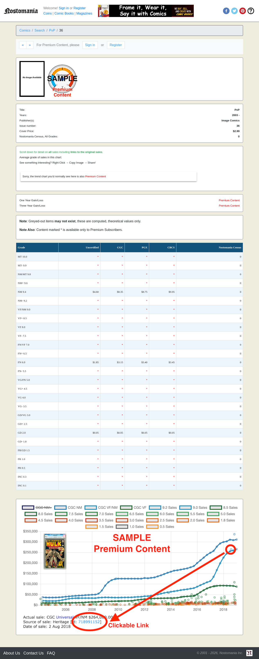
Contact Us (33, 653)
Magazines (84, 13)
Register (79, 8)
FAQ (51, 653)
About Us (11, 653)
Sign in (64, 8)
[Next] (29, 45)
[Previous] (22, 45)
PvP (52, 30)
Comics (24, 30)
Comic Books (64, 13)
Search (40, 30)
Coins (47, 13)
